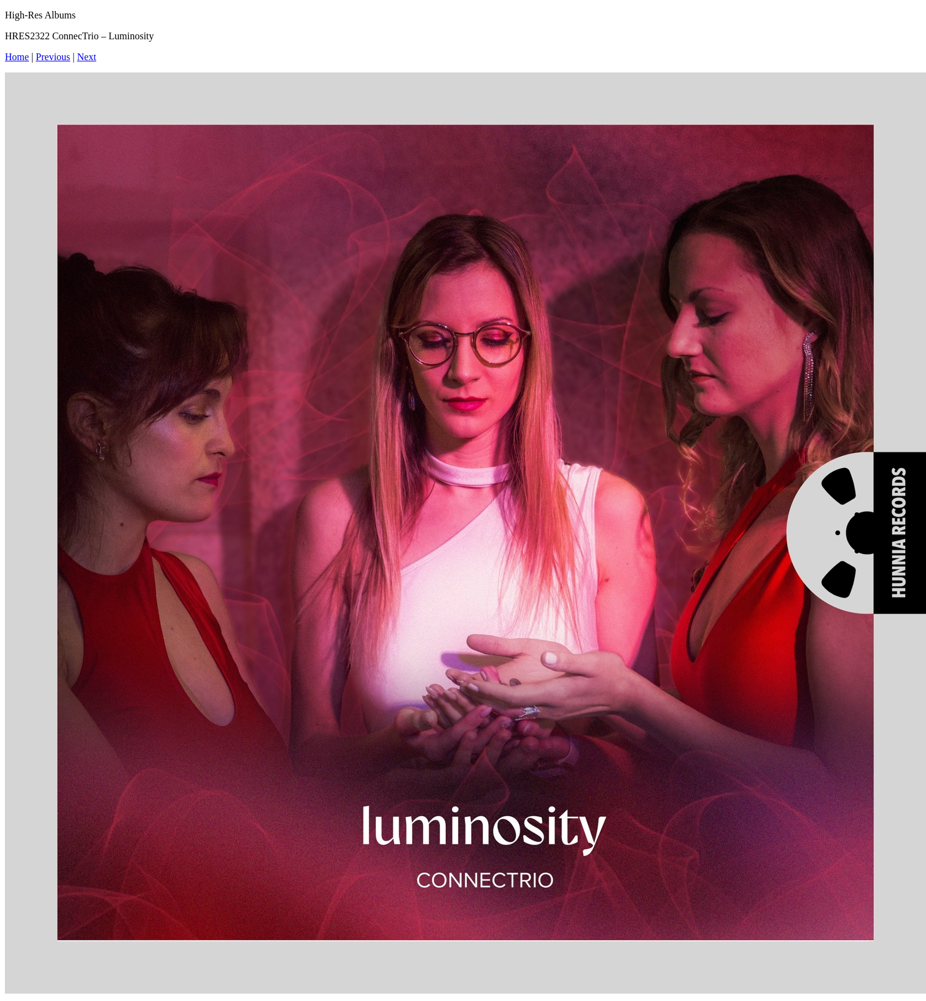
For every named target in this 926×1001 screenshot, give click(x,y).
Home (17, 57)
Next (86, 57)
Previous (53, 57)
